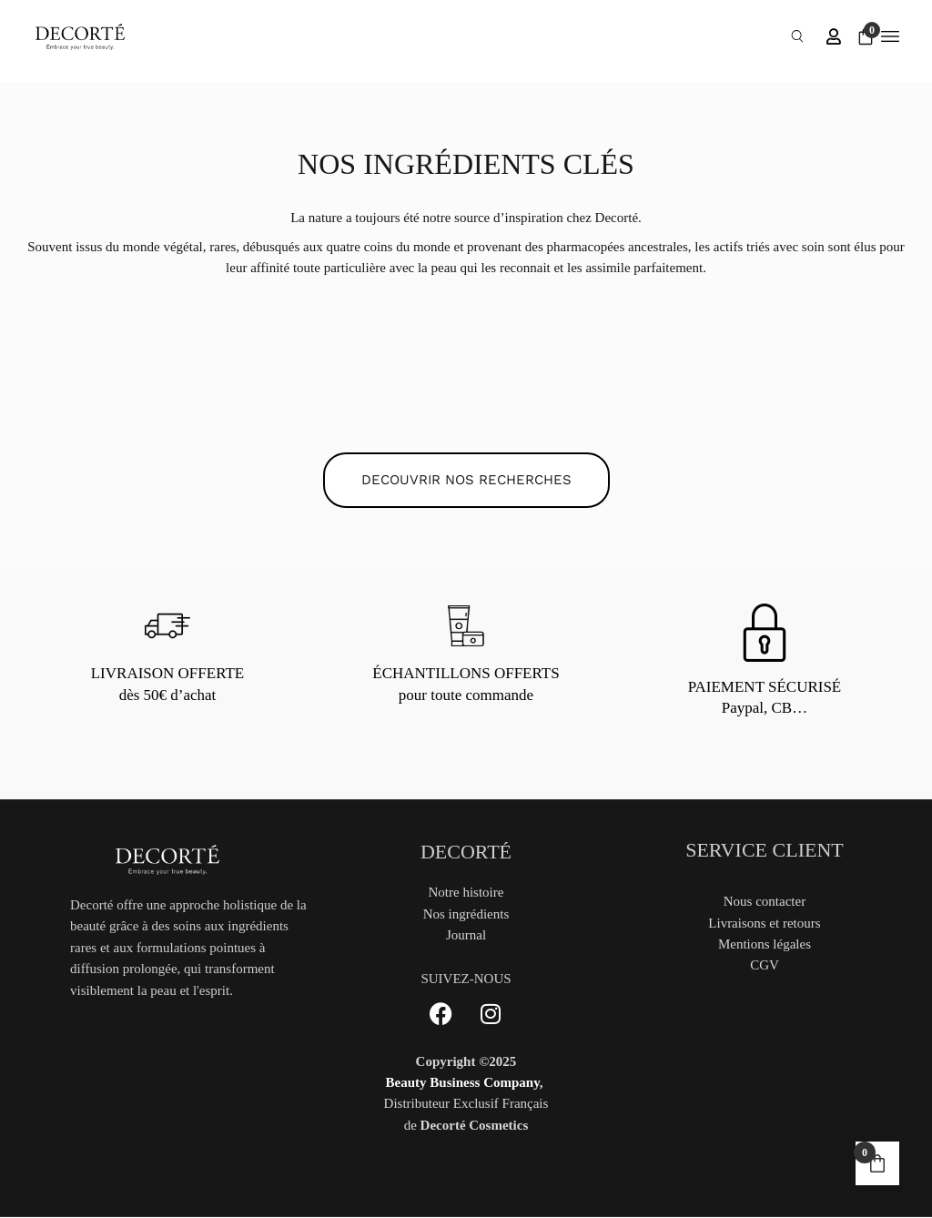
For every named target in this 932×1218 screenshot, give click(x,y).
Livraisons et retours (764, 923)
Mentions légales (764, 944)
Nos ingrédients (466, 914)
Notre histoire (466, 892)
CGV (764, 965)
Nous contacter (764, 901)
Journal (466, 935)
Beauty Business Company (463, 1082)
